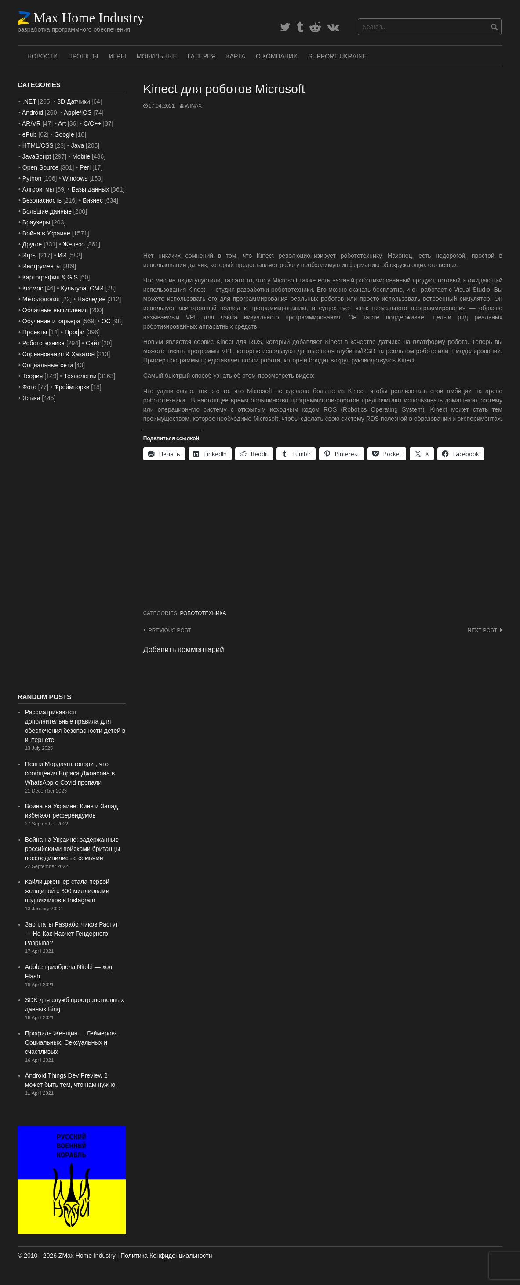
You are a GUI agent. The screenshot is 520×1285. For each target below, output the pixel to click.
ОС (106, 321)
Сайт (93, 343)
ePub (29, 134)
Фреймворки (71, 387)
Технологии (80, 376)
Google (64, 134)
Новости (42, 56)
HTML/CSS (38, 145)
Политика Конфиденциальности (166, 1255)
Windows (74, 178)
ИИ (62, 255)
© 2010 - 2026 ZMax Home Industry (67, 1255)
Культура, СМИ (82, 288)
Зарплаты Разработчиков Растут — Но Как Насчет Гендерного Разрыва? (71, 933)
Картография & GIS (50, 277)
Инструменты (41, 266)
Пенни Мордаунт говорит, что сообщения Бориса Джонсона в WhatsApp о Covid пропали (70, 773)
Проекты (83, 56)
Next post (482, 630)
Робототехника (203, 613)
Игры (117, 56)
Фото (29, 387)
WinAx (193, 106)
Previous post (170, 630)
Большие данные (47, 211)
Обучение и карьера (51, 321)
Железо (74, 244)
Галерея (202, 56)
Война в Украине (46, 233)
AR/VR (31, 123)
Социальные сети (47, 365)
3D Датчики (73, 101)
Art (62, 123)
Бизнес (93, 200)
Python (32, 178)
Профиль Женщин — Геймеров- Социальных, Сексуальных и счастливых (71, 1042)
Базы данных (90, 189)
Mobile (81, 156)
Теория (32, 376)
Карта (235, 56)
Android (32, 112)
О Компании (277, 56)
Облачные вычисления (55, 310)
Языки (31, 398)
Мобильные (157, 56)
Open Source (40, 167)
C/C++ (92, 123)
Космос (32, 288)
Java (77, 145)
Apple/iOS (77, 112)
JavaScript (36, 156)
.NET (29, 101)
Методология (41, 299)
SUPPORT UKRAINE (337, 56)
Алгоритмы (38, 189)
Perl (85, 167)
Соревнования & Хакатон (58, 354)
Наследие (91, 299)
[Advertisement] (322, 180)
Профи (74, 332)
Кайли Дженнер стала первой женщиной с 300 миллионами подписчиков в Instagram (67, 891)
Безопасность (42, 200)
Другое (32, 244)
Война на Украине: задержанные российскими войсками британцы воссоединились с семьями (72, 848)
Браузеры (36, 222)
